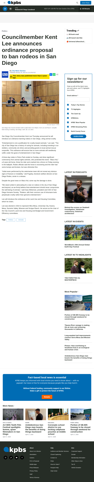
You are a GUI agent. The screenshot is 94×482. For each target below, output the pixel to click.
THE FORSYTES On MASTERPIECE (72, 279)
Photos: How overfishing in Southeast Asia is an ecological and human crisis (77, 348)
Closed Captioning (55, 454)
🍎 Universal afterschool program (75, 42)
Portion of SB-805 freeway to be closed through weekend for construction (77, 317)
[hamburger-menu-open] (4, 3)
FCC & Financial (34, 461)
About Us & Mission (35, 451)
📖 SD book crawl (73, 34)
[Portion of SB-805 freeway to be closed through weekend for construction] (80, 414)
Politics (4, 31)
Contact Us (53, 457)
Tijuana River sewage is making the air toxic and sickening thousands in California (77, 327)
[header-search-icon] (77, 3)
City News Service (18, 71)
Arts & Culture (7, 422)
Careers (32, 457)
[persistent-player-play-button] (5, 9)
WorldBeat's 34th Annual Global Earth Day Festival (77, 246)
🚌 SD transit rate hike (74, 38)
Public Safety (74, 422)
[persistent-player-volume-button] (10, 9)
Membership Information (78, 457)
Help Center (53, 471)
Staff (31, 474)
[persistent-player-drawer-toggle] (84, 9)
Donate (47, 397)
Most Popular (72, 292)
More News (9, 406)
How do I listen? (55, 464)
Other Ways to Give (77, 461)
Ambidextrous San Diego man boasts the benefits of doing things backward (78, 358)
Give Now (85, 3)
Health (27, 422)
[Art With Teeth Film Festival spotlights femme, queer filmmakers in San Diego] (13, 414)
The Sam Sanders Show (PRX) (65, 9)
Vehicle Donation (76, 467)
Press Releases (34, 467)
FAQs (52, 461)
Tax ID (73, 464)
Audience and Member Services (59, 451)
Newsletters (33, 454)
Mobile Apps (33, 464)
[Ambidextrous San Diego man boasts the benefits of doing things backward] (35, 414)
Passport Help (54, 467)
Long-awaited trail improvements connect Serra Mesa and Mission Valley (78, 337)
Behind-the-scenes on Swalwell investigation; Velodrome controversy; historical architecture (77, 210)
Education (51, 422)
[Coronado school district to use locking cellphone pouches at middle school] (58, 414)
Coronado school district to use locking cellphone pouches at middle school (57, 429)
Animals (21, 220)
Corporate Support (76, 451)
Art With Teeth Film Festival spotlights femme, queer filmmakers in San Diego (12, 429)
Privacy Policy (34, 471)
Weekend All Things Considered (25, 10)
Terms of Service (34, 477)
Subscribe (78, 136)
